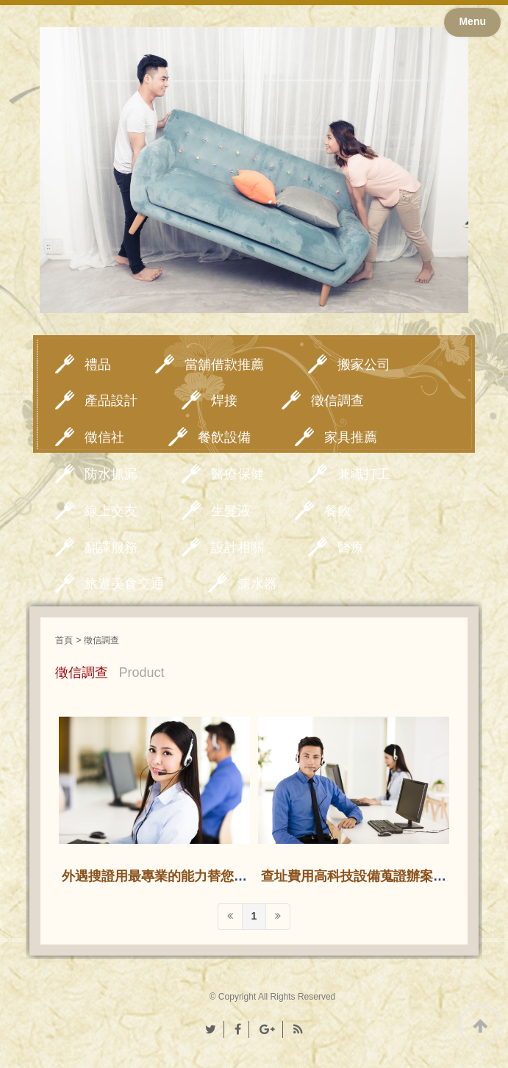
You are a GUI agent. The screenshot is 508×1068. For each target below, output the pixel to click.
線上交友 (111, 510)
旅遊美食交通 (124, 583)
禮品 (98, 364)
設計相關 (237, 547)
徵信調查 (337, 400)
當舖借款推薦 (224, 364)
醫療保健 (237, 474)
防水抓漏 (111, 474)
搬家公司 (363, 364)
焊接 (224, 400)
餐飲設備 (224, 437)
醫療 (350, 547)
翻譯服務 (111, 547)
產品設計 (111, 400)
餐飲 (337, 510)
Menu (472, 21)
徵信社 (104, 437)
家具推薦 (350, 437)
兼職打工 (363, 474)
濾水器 (257, 583)
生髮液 (231, 510)
